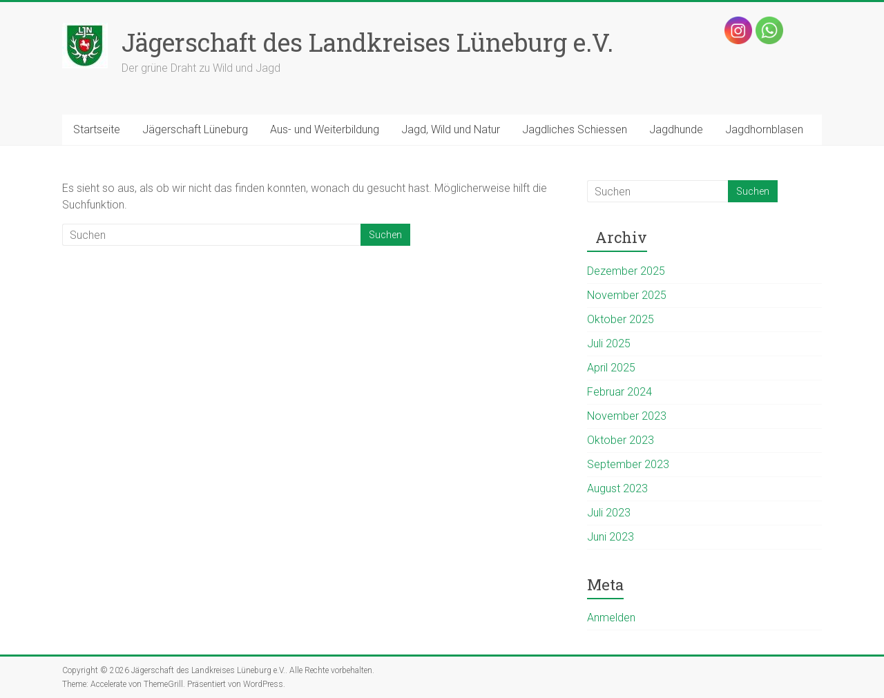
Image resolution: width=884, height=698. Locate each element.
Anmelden (611, 617)
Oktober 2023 (620, 440)
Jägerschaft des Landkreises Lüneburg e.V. (367, 42)
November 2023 (626, 416)
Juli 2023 (609, 512)
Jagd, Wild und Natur (450, 129)
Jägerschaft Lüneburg (195, 129)
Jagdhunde (676, 129)
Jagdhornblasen (764, 129)
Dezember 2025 (626, 271)
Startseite (96, 129)
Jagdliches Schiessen (574, 129)
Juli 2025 (609, 343)
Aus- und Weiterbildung (324, 129)
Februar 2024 (619, 391)
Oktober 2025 (620, 319)
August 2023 (617, 488)
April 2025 (611, 367)
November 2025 (626, 295)
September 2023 (628, 464)
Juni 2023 (610, 536)
